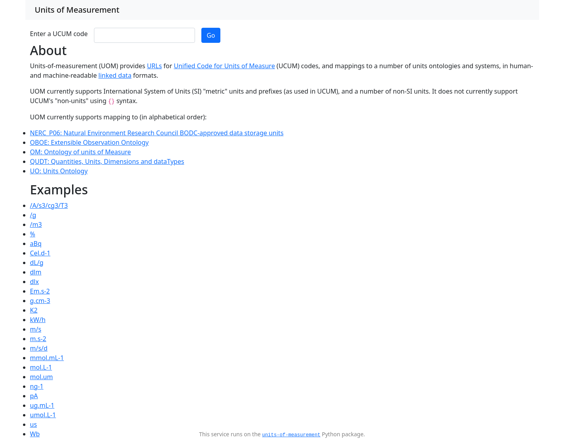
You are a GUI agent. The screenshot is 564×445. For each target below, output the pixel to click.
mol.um (41, 376)
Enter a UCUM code (59, 33)
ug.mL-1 (42, 405)
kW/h (38, 319)
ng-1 (37, 386)
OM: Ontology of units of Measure (80, 152)
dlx (34, 281)
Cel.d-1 (40, 253)
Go (210, 35)
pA (34, 395)
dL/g (37, 262)
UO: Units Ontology (59, 171)
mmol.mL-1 (47, 357)
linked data (114, 75)
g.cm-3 (40, 300)
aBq (36, 243)
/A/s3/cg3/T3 (49, 205)
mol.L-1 (41, 367)
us (33, 424)
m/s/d (39, 348)
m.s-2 (38, 338)
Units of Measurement (77, 9)
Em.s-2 (40, 291)
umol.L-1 (43, 414)
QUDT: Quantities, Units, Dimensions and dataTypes (107, 161)
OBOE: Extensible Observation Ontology (89, 142)
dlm (36, 272)
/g (33, 215)
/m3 (36, 224)
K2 (34, 310)
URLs (154, 65)
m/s (36, 329)
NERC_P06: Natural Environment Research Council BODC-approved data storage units (157, 133)
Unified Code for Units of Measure (224, 65)
